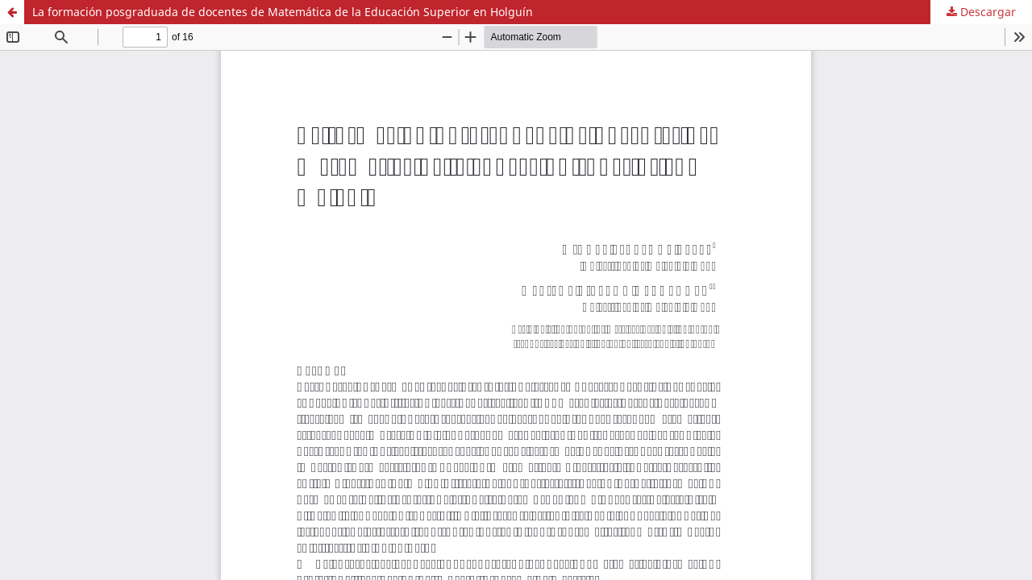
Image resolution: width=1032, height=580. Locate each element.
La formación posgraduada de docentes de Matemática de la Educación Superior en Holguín (282, 11)
